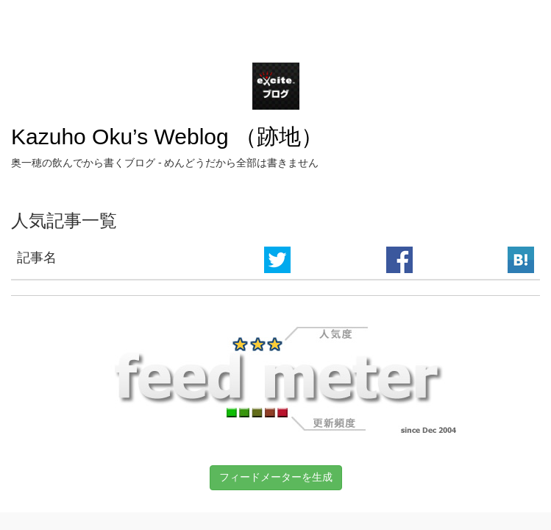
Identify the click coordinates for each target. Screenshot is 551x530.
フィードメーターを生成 (276, 477)
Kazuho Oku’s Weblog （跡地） (167, 136)
